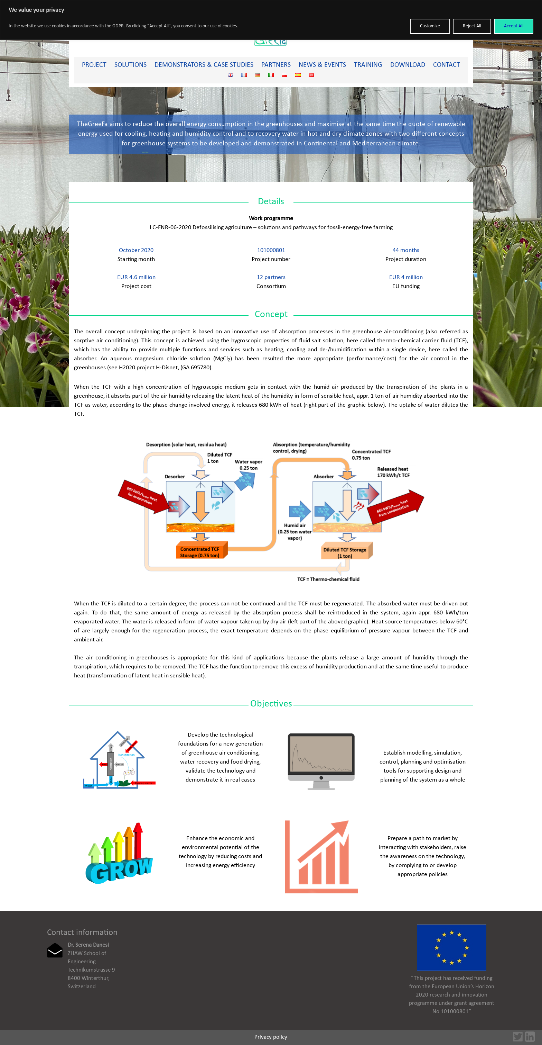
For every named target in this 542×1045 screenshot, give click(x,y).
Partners (276, 65)
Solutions (130, 65)
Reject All (472, 26)
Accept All (513, 26)
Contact (446, 65)
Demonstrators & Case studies (204, 65)
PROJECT (94, 65)
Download (407, 65)
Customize (430, 26)
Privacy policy (270, 1037)
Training (368, 65)
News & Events (322, 65)
